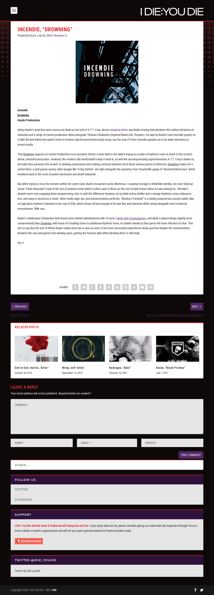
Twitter (21, 489)
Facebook (23, 500)
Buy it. (21, 242)
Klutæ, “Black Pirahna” (170, 367)
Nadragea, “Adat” (120, 367)
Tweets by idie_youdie (27, 570)
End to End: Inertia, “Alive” (32, 367)
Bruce (33, 35)
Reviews (59, 35)
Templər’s (126, 218)
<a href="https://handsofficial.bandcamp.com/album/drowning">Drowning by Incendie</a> (107, 262)
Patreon (192, 525)
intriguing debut (119, 129)
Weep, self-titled (73, 367)
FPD (54, 590)
